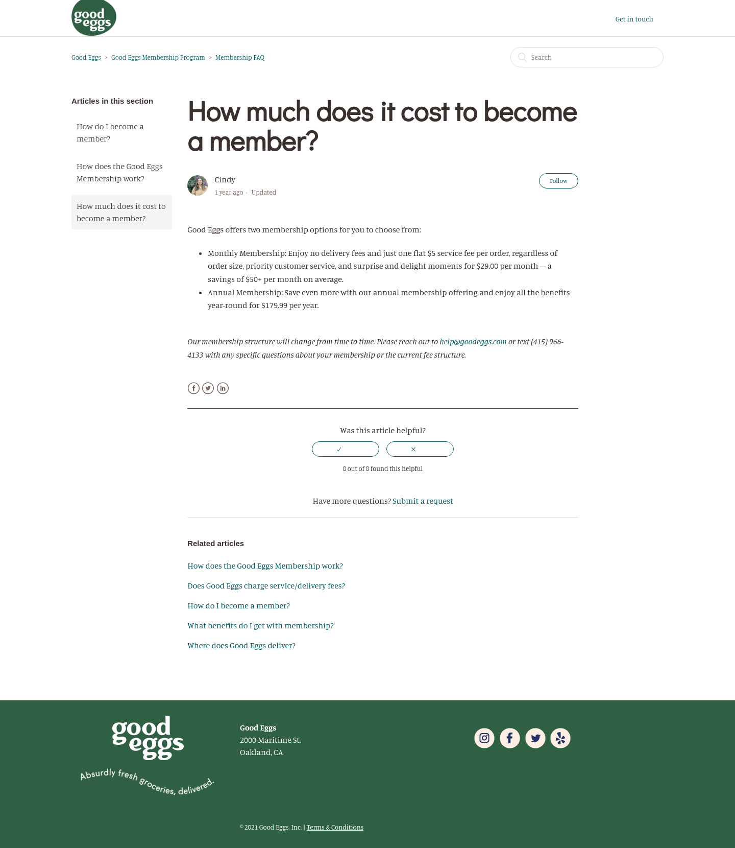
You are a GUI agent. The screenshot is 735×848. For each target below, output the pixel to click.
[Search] (587, 57)
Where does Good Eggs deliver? (241, 645)
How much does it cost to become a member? (121, 212)
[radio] (345, 449)
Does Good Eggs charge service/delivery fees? (266, 585)
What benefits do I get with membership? (260, 625)
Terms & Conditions (335, 827)
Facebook (193, 388)
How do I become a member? (110, 132)
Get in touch (634, 18)
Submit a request (423, 501)
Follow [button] (559, 180)
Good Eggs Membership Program (158, 57)
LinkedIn (222, 388)
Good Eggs (86, 57)
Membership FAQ (239, 57)
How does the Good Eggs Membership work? (120, 172)
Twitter (208, 388)
